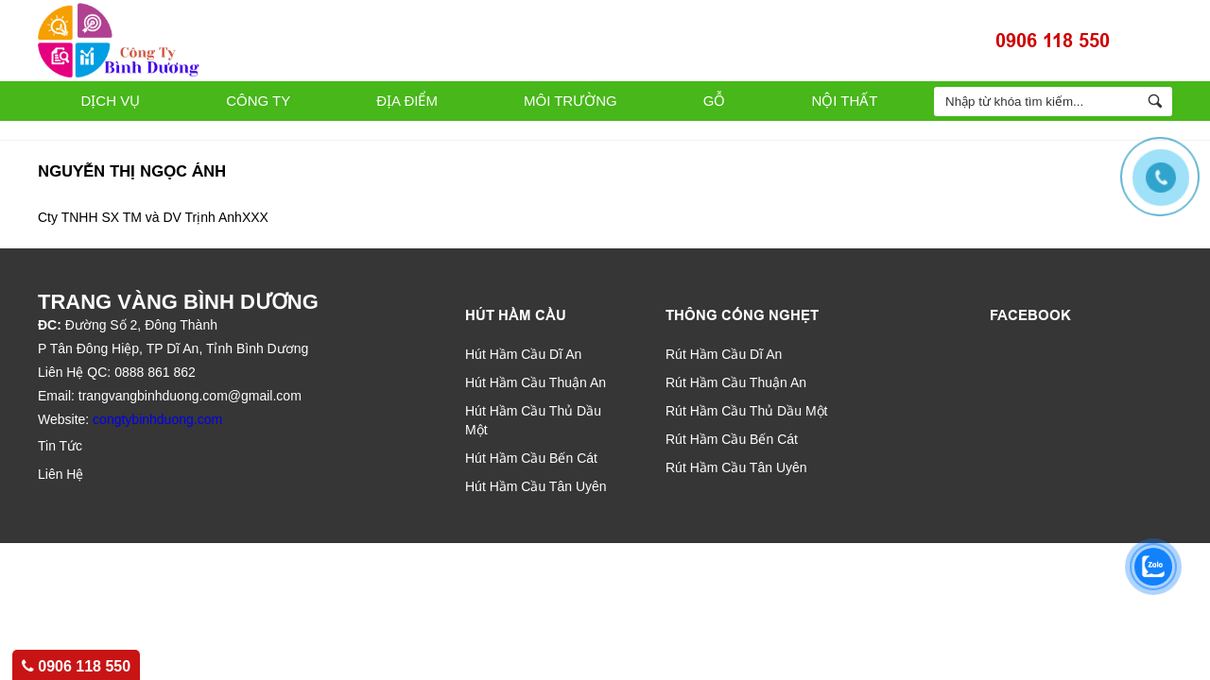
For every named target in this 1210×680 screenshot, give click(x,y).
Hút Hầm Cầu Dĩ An (523, 354)
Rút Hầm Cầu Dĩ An (724, 354)
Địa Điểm (407, 101)
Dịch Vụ (111, 101)
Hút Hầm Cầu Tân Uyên (536, 486)
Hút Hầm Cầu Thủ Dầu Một (533, 420)
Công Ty (258, 101)
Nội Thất (844, 101)
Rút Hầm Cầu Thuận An (736, 382)
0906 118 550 (1052, 40)
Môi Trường (570, 101)
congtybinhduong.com (157, 419)
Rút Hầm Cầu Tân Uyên (736, 467)
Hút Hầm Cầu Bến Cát (531, 458)
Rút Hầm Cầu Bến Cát (732, 439)
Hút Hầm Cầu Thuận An (535, 382)
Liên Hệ (60, 474)
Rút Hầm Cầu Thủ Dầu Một (746, 410)
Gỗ (714, 101)
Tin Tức (60, 445)
